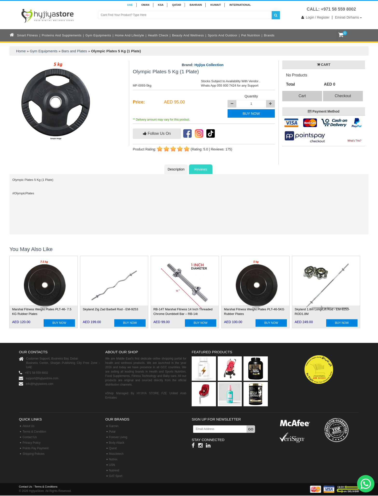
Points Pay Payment (35, 448)
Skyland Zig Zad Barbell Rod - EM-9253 (110, 309)
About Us (28, 426)
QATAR (176, 4)
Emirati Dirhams (348, 17)
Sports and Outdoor (222, 35)
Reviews (200, 169)
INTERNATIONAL (240, 4)
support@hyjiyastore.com (42, 378)
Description (176, 169)
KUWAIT (215, 4)
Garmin (113, 426)
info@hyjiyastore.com (39, 384)
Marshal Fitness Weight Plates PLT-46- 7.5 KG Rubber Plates (41, 311)
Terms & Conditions (45, 486)
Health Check (158, 35)
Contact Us (29, 437)
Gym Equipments (98, 35)
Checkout (343, 96)
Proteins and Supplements (61, 35)
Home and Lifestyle (129, 35)
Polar (112, 431)
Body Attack (116, 442)
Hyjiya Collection (208, 65)
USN (112, 465)
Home (21, 51)
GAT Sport (115, 476)
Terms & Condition (34, 431)
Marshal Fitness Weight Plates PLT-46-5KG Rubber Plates (254, 311)
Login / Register (314, 17)
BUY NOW (251, 113)
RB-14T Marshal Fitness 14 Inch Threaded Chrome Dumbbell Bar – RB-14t (182, 311)
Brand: (202, 65)
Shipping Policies (33, 453)
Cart (302, 96)
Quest (113, 448)
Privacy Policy (31, 442)
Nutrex (113, 459)
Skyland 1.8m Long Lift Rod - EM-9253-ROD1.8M (322, 311)
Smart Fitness (27, 35)
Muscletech (116, 453)
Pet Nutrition (250, 35)
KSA (160, 4)
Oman (145, 4)
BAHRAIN (196, 4)
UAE (130, 4)
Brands (269, 35)
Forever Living (118, 437)
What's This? (354, 140)
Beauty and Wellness (188, 35)
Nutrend (114, 470)
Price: (139, 102)
